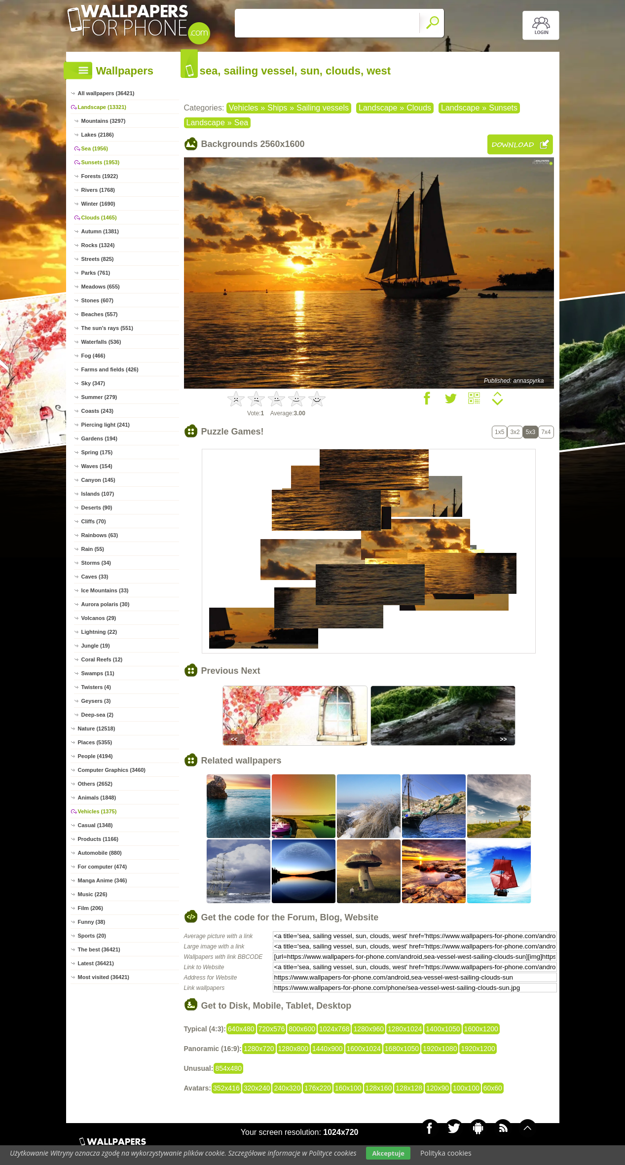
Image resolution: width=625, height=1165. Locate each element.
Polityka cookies (446, 1153)
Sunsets (503, 108)
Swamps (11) (97, 673)
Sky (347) (93, 383)
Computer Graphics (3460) (112, 770)
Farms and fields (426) (110, 369)
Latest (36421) (96, 963)
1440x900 (327, 1049)
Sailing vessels (322, 108)
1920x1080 (440, 1049)
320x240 (257, 1088)
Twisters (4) (96, 687)
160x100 (348, 1088)
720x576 (271, 1029)
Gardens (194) (99, 438)
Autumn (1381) (100, 231)
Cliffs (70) (93, 521)
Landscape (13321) (102, 107)
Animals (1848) (97, 798)
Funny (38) (92, 922)
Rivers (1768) (98, 190)
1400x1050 (443, 1029)
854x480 (228, 1068)
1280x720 (259, 1049)
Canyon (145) (98, 480)
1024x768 (334, 1029)
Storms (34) (96, 563)
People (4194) (95, 756)
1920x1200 (478, 1049)
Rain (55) (92, 549)
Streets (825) (97, 259)
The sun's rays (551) (107, 328)
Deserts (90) (96, 507)
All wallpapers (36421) (106, 93)
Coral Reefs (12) (102, 659)
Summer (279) (99, 397)
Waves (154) (96, 466)
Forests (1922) (99, 176)
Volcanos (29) (98, 618)
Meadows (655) (100, 287)
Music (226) (93, 894)
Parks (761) (95, 273)
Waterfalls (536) (101, 342)
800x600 (302, 1029)
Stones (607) (97, 300)
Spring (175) (97, 452)
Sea (241, 122)
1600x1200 (481, 1029)
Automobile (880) (100, 853)
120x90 (437, 1088)
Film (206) (90, 908)
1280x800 (293, 1049)
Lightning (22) (99, 632)
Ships (277, 108)
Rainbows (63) (99, 535)
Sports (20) (92, 936)
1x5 (499, 432)
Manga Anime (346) (102, 880)
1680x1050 (402, 1049)
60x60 (492, 1088)
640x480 (241, 1029)
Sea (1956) (94, 148)
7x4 (546, 432)
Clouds (418, 108)
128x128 (409, 1088)
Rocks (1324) (98, 245)
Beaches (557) (99, 314)
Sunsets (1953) (100, 162)
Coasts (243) (97, 411)
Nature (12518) (96, 728)
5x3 (530, 432)
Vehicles (243, 108)
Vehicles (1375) (97, 811)
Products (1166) (98, 839)
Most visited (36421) (104, 977)
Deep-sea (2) (97, 715)
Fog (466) (93, 356)
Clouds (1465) (99, 217)
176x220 (317, 1088)
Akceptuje (388, 1153)
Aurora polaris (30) (105, 604)
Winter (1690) (98, 204)
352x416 (226, 1088)
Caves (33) (95, 577)
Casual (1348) (95, 825)
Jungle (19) (95, 646)
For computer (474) (102, 867)
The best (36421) (99, 949)
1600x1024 (364, 1049)
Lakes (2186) (97, 135)
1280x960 (368, 1029)
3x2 (514, 432)
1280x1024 (405, 1029)
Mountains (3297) (103, 121)
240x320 (287, 1088)
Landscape (378, 108)
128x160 (379, 1088)
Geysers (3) (96, 701)
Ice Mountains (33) (105, 590)
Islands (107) (97, 494)
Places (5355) (95, 742)
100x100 (466, 1088)
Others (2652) (95, 784)
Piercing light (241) (105, 425)
